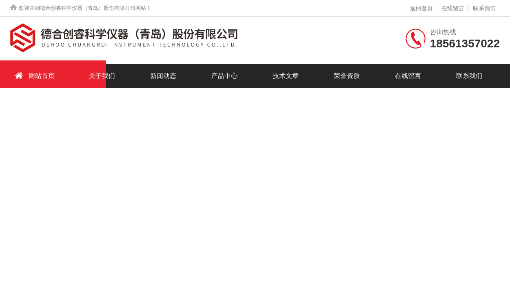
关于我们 (102, 75)
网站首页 (33, 75)
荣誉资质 (347, 75)
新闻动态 (163, 75)
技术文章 (286, 75)
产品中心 (224, 75)
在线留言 (452, 8)
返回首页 (421, 8)
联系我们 (484, 8)
